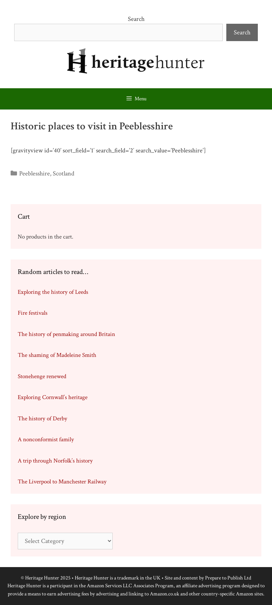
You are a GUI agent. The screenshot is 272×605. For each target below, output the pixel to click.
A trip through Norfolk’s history (55, 461)
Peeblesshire (34, 173)
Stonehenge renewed (42, 376)
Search (136, 19)
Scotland (63, 173)
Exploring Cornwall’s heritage (52, 397)
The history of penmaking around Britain (66, 334)
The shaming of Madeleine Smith (57, 355)
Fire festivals (32, 313)
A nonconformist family (46, 439)
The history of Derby (42, 418)
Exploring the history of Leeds (53, 292)
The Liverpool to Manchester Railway (62, 482)
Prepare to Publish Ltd (228, 578)
